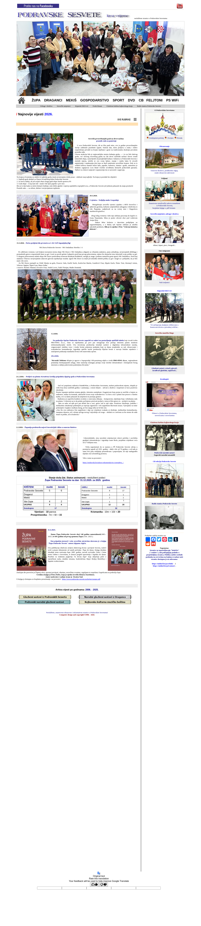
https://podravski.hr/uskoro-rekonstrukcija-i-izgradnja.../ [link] (103, 462)
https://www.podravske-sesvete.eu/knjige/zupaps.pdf (81, 579)
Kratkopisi (164, 379)
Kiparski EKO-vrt (164, 291)
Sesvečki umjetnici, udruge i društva (164, 214)
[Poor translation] (103, 884)
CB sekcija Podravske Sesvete (164, 461)
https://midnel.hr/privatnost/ (164, 566)
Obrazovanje (164, 146)
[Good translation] (94, 884)
